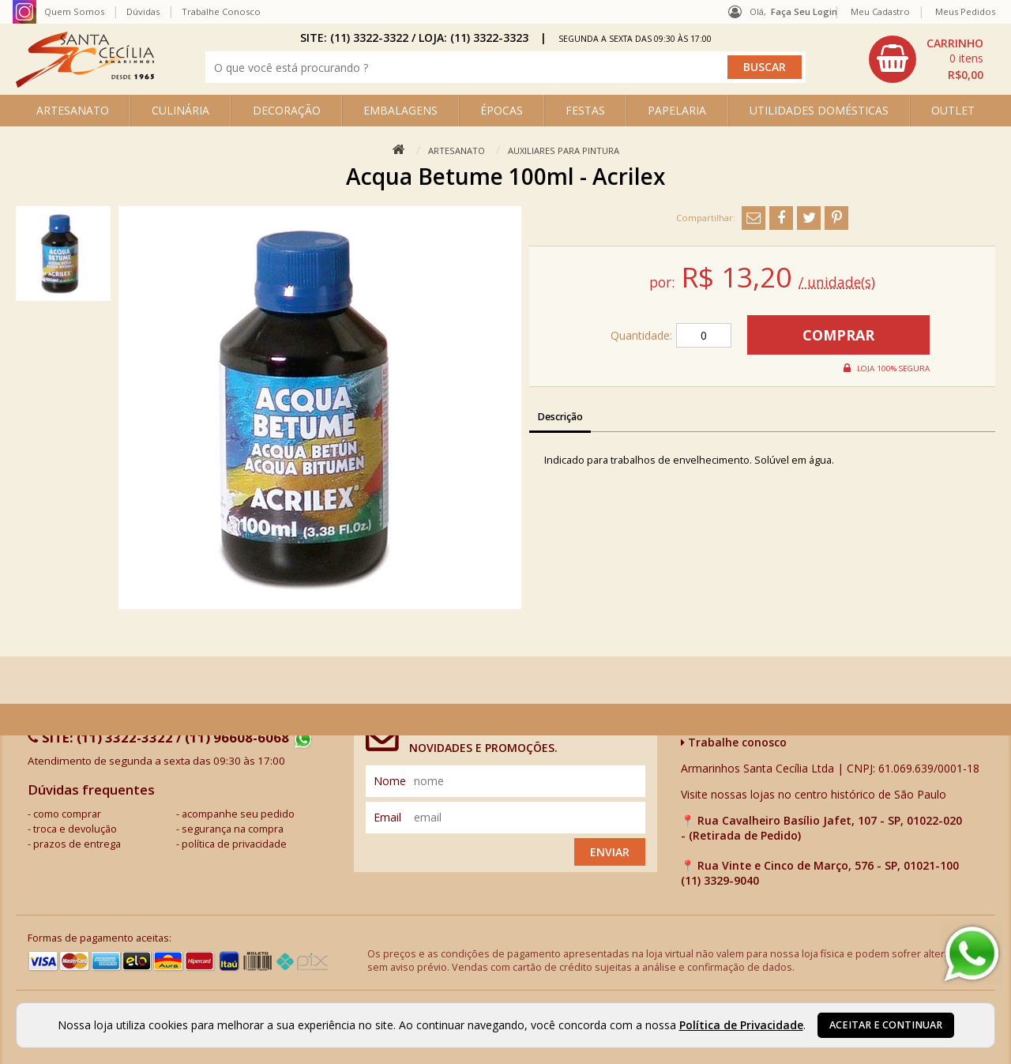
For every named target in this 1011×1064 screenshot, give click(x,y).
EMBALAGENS (400, 110)
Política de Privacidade (741, 1024)
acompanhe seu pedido (238, 814)
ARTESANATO (72, 110)
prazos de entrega (77, 844)
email (387, 817)
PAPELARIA (677, 110)
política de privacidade (234, 844)
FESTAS (585, 110)
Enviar (610, 851)
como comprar (67, 814)
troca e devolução (75, 829)
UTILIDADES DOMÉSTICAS (819, 110)
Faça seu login (804, 11)
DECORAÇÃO (287, 110)
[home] (85, 83)
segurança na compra (233, 829)
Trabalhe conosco (734, 742)
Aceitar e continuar (885, 1025)
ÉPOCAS (501, 110)
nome (390, 780)
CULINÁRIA (180, 110)
